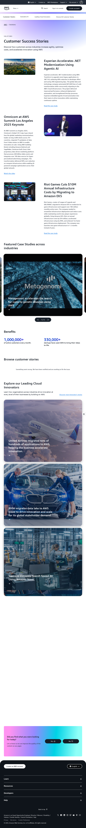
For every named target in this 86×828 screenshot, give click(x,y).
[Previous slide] (37, 320)
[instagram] (67, 815)
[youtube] (73, 815)
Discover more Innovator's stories (70, 395)
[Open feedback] (84, 414)
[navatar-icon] (81, 2)
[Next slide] (49, 320)
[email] (80, 815)
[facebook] (61, 815)
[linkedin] (64, 815)
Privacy (6, 820)
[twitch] (70, 815)
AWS (5, 25)
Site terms (13, 820)
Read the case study (50, 106)
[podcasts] (77, 815)
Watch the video (9, 173)
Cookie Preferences (24, 820)
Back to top (43, 809)
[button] (83, 2)
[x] (58, 815)
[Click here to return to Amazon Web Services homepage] (6, 9)
